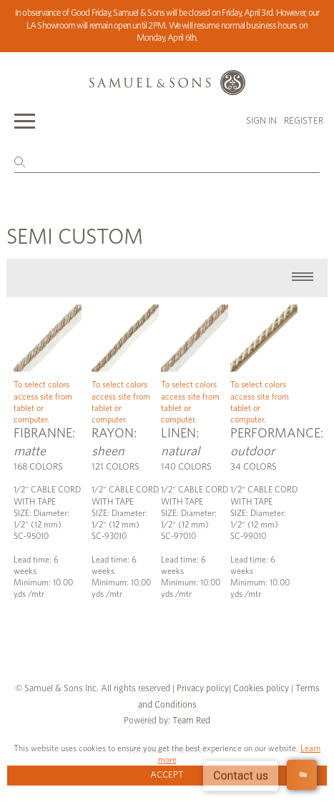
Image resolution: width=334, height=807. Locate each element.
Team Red (191, 721)
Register (303, 121)
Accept (167, 775)
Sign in (261, 121)
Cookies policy (261, 688)
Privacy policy (203, 688)
